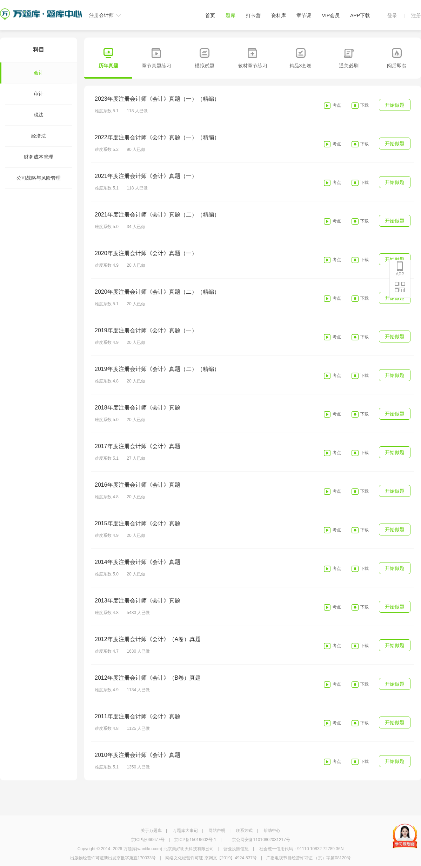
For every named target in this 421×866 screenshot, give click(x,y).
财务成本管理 (38, 157)
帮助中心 (271, 830)
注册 (416, 15)
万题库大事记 (185, 830)
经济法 (38, 136)
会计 (24, 73)
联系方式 (244, 830)
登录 (392, 15)
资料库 (278, 15)
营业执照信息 (236, 848)
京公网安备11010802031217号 (261, 839)
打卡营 (253, 15)
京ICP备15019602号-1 (195, 839)
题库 (230, 15)
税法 (39, 115)
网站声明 (216, 830)
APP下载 (360, 15)
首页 (210, 15)
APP (400, 269)
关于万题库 (151, 830)
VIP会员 (331, 15)
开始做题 (395, 105)
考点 (337, 105)
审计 (39, 93)
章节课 (303, 15)
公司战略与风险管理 (38, 178)
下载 (364, 105)
